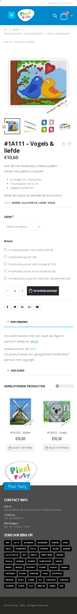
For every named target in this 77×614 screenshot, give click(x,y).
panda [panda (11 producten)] (64, 567)
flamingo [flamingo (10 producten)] (21, 549)
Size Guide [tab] (17, 370)
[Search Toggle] (55, 16)
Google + (30, 307)
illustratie (29, 202)
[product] (21, 412)
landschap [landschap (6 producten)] (45, 561)
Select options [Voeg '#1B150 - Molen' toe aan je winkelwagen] (22, 447)
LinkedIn (22, 307)
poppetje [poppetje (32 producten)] (57, 573)
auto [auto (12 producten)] (17, 542)
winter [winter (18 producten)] (41, 586)
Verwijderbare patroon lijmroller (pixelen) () (37, 278)
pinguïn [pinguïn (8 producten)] (34, 573)
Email (37, 307)
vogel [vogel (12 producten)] (21, 586)
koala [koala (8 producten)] (9, 561)
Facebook (7, 307)
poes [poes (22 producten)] (45, 573)
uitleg (33, 341)
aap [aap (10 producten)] (7, 542)
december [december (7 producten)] (42, 542)
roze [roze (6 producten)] (21, 580)
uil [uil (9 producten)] (40, 580)
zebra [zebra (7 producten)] (52, 586)
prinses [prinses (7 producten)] (10, 580)
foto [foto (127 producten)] (33, 549)
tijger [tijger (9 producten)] (31, 580)
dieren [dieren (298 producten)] (55, 542)
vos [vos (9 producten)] (31, 586)
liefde (42, 202)
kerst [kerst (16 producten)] (34, 555)
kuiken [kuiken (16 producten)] (31, 561)
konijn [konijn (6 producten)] (20, 561)
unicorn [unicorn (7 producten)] (50, 580)
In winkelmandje (45, 291)
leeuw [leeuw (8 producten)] (58, 561)
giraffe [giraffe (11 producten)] (44, 549)
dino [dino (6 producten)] (65, 542)
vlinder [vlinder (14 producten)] (10, 586)
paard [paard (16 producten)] (42, 567)
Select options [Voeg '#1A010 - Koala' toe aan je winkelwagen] (59, 447)
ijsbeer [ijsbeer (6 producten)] (66, 549)
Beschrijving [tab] (19, 322)
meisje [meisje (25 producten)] (19, 567)
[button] (57, 386)
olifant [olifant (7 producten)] (30, 567)
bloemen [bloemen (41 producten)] (28, 542)
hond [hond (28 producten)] (56, 549)
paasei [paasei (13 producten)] (53, 567)
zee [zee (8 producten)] (61, 586)
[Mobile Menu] (11, 15)
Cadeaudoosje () (20, 257)
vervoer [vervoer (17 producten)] (64, 580)
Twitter (15, 307)
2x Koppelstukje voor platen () (28, 250)
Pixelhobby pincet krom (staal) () (30, 271)
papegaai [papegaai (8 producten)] (10, 573)
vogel (51, 202)
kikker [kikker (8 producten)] (59, 555)
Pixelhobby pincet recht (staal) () (30, 264)
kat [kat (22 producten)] (25, 555)
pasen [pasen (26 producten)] (22, 573)
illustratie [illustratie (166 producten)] (12, 555)
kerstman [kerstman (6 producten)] (46, 555)
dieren (16, 202)
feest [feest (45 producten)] (8, 549)
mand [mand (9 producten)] (8, 567)
